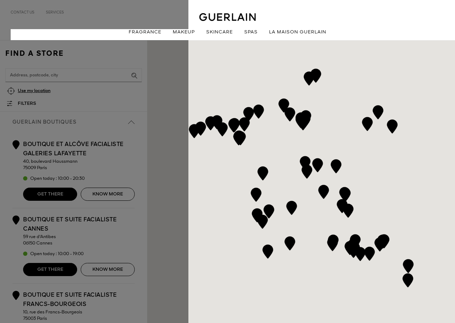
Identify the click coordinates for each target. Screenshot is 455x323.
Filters (27, 103)
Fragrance (145, 32)
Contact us (22, 12)
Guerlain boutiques (73, 122)
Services (55, 12)
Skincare (219, 32)
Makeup (184, 32)
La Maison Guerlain (297, 32)
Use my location (34, 90)
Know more (107, 194)
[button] (379, 243)
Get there (50, 194)
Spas (251, 32)
